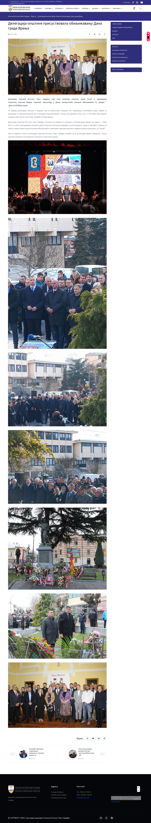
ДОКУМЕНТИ (105, 8)
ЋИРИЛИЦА (116, 8)
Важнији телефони (118, 61)
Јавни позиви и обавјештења (122, 27)
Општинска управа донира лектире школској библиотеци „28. (86, 752)
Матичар (115, 47)
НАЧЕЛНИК (48, 8)
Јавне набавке (117, 24)
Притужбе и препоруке (119, 50)
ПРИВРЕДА (85, 8)
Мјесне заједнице (118, 54)
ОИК (113, 38)
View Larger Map (115, 801)
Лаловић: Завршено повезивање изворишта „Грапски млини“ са (36, 752)
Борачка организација (120, 57)
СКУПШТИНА (58, 8)
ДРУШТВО (95, 8)
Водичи (115, 31)
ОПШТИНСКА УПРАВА (72, 8)
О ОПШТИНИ (37, 8)
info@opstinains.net (83, 798)
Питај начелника (117, 69)
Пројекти (115, 34)
